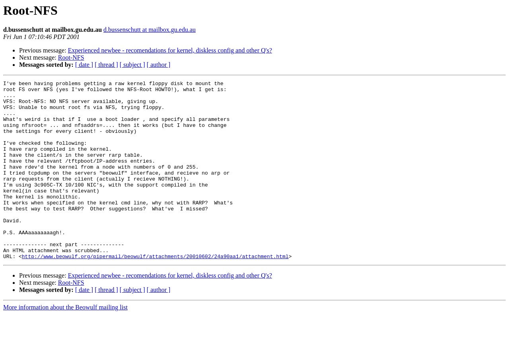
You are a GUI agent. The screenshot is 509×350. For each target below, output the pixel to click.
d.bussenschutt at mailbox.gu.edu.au (149, 29)
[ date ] (84, 64)
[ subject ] (132, 64)
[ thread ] (106, 64)
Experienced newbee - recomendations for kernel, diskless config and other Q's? (170, 50)
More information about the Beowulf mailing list (65, 343)
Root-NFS (71, 57)
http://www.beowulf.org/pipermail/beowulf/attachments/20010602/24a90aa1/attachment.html (155, 292)
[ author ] (159, 64)
